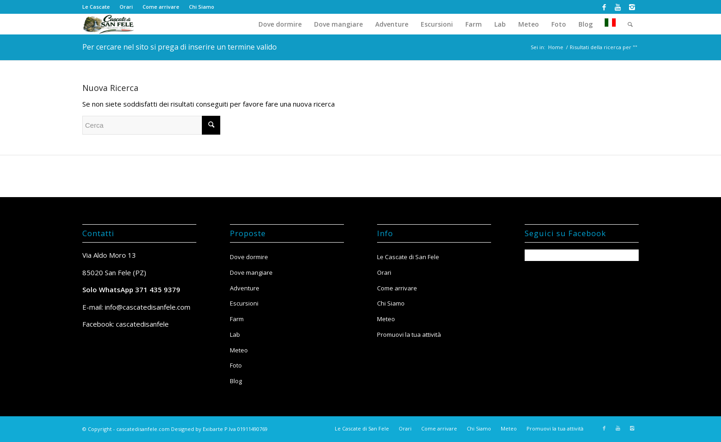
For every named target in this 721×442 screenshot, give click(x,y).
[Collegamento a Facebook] (604, 7)
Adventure (244, 288)
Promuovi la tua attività (409, 334)
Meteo (239, 350)
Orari (126, 6)
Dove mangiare (251, 272)
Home (555, 47)
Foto (236, 365)
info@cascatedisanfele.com (147, 307)
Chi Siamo (201, 6)
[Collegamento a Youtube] (617, 7)
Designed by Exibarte (197, 428)
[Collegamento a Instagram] (632, 7)
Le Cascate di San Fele (408, 257)
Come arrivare (161, 6)
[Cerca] (630, 24)
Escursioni (244, 303)
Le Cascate (96, 6)
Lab (235, 334)
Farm (237, 319)
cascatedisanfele (142, 324)
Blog (236, 381)
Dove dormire (249, 257)
